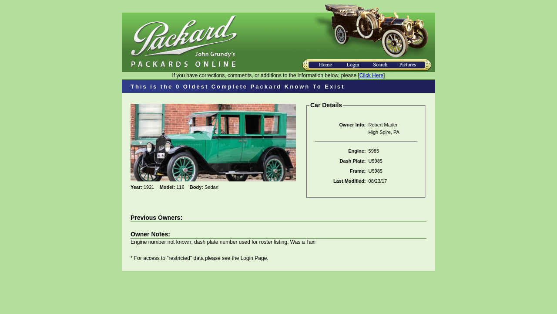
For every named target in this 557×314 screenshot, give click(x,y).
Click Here (371, 75)
